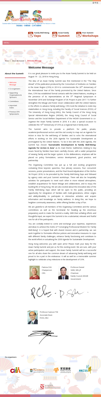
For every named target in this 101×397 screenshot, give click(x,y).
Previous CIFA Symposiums (14, 113)
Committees (14, 101)
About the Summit (18, 61)
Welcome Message (12, 83)
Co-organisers (14, 89)
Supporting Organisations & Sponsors (15, 95)
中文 (96, 2)
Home (7, 61)
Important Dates (13, 106)
